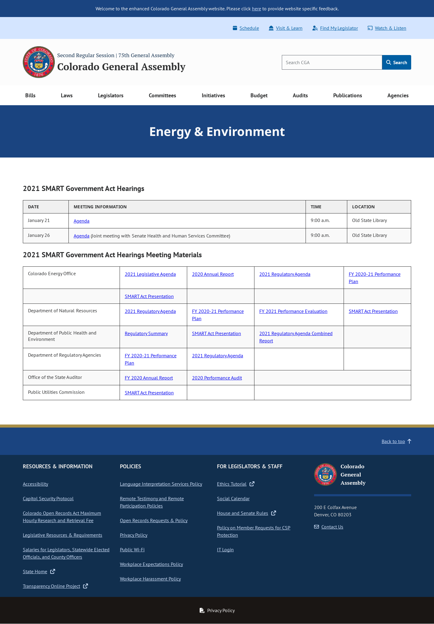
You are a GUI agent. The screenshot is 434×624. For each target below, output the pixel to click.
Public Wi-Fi (132, 549)
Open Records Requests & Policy (153, 520)
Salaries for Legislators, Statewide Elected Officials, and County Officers (66, 553)
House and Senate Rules (246, 513)
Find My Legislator (335, 28)
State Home (39, 571)
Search (396, 62)
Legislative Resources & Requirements (62, 535)
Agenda (81, 221)
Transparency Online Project (55, 586)
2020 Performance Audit (217, 378)
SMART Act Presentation (149, 296)
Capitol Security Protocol (48, 498)
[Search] (332, 62)
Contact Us (328, 526)
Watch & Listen (387, 28)
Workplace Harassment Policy (150, 579)
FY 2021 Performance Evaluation (293, 311)
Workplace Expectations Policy (151, 564)
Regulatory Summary (146, 333)
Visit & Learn (286, 28)
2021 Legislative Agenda (150, 274)
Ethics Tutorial (235, 484)
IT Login (225, 549)
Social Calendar (233, 498)
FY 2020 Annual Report (149, 378)
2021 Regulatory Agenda (284, 274)
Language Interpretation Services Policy (161, 484)
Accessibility (35, 484)
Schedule (246, 28)
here (256, 8)
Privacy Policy (133, 535)
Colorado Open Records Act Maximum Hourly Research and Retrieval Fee (62, 516)
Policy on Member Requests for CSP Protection (253, 531)
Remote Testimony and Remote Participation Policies (152, 502)
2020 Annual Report (213, 274)
